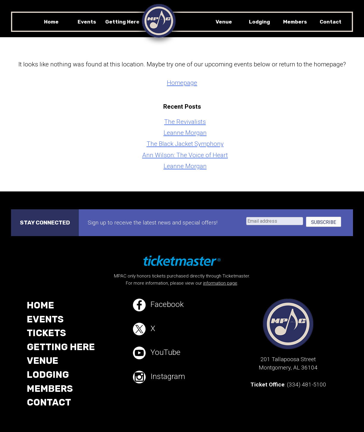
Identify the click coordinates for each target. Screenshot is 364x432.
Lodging (259, 22)
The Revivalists (185, 121)
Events (87, 22)
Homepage (182, 82)
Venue (224, 22)
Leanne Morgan (185, 132)
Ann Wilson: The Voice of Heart (185, 155)
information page (220, 283)
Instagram (161, 380)
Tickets (47, 334)
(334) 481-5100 (306, 384)
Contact (330, 22)
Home (51, 22)
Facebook (160, 305)
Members (295, 22)
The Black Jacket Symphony (185, 143)
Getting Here (122, 22)
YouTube (159, 355)
